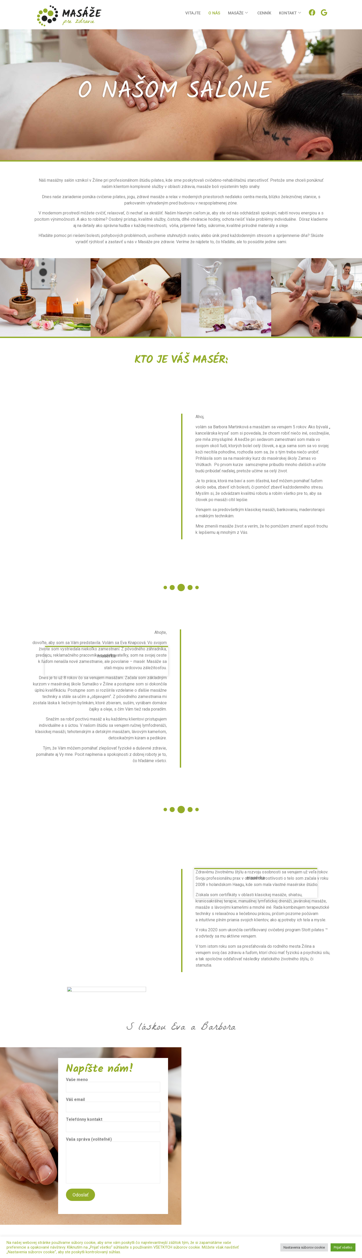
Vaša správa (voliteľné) (113, 1160)
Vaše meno (113, 1085)
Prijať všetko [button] (343, 1247)
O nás (214, 13)
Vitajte (193, 13)
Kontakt (290, 13)
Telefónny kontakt (113, 1124)
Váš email (113, 1105)
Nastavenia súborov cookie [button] (304, 1247)
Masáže (238, 13)
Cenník (264, 13)
